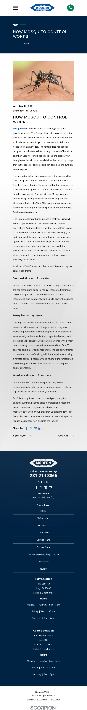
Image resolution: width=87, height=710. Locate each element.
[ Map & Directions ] (43, 592)
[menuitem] (30, 700)
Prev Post (22, 436)
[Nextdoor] (50, 487)
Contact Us (43, 561)
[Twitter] (41, 487)
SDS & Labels (43, 518)
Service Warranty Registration (43, 554)
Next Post (65, 436)
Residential (43, 525)
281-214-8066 (43, 475)
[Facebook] (36, 487)
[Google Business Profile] (45, 487)
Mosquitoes (19, 128)
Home (43, 510)
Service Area (43, 547)
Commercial (43, 532)
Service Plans (43, 539)
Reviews (43, 568)
